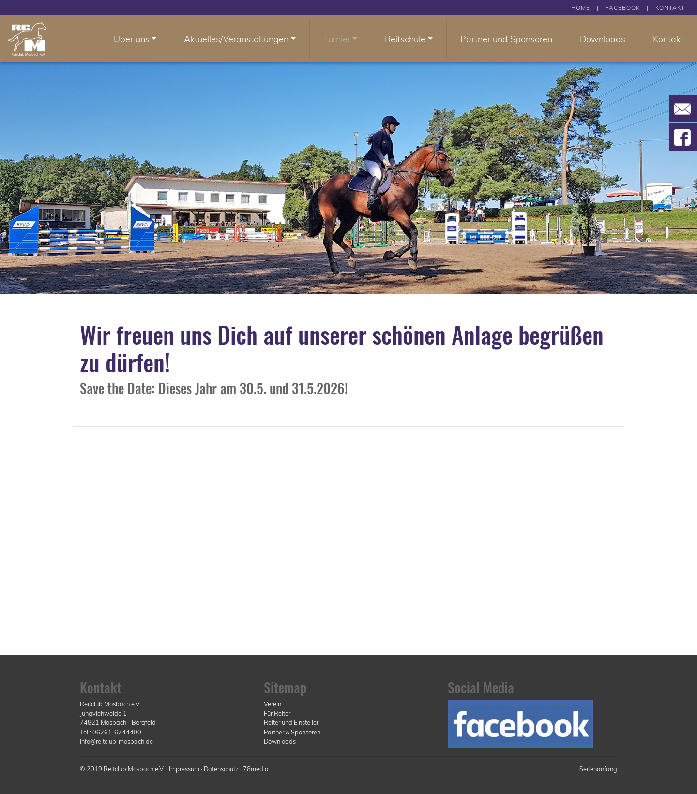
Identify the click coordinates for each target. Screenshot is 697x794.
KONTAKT (670, 7)
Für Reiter (277, 713)
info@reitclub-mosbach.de (116, 741)
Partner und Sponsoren (506, 39)
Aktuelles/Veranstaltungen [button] (236, 39)
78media (256, 769)
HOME (580, 7)
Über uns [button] (132, 39)
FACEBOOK (623, 7)
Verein (272, 704)
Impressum (184, 769)
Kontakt (668, 39)
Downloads (602, 39)
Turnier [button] (336, 39)
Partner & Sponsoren (292, 732)
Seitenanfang (598, 769)
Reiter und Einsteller (291, 722)
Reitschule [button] (405, 39)
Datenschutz (221, 769)
